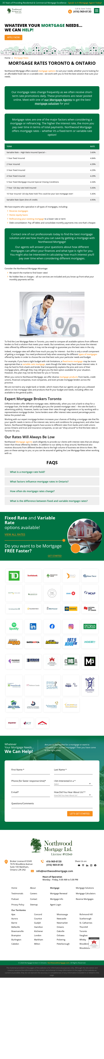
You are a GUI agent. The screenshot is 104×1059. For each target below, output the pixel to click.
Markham (38, 939)
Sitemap (34, 904)
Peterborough (63, 944)
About (33, 888)
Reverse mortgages (18, 211)
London (37, 935)
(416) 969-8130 (54, 865)
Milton (37, 944)
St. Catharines (85, 923)
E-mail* (15, 792)
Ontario (60, 927)
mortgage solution (47, 103)
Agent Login (55, 904)
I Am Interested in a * (65, 781)
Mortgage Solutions (85, 888)
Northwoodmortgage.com (58, 963)
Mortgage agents (24, 442)
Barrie (14, 923)
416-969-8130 (53, 861)
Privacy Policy (17, 904)
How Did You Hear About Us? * (69, 792)
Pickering (61, 939)
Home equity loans (18, 214)
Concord (38, 914)
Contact (33, 899)
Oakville (60, 931)
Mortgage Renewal (58, 893)
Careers (33, 893)
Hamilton (38, 927)
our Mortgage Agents (58, 100)
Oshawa (60, 935)
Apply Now (13, 37)
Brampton (16, 935)
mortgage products (68, 377)
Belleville (15, 927)
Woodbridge (85, 944)
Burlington (16, 939)
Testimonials (17, 893)
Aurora (14, 918)
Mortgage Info (56, 899)
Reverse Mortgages (84, 899)
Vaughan (83, 935)
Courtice (38, 918)
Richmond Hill (86, 914)
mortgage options (47, 70)
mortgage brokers (36, 419)
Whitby (82, 939)
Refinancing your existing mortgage (26, 218)
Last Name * (60, 770)
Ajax (13, 914)
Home (7, 57)
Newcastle (61, 918)
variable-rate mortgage (33, 364)
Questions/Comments (22, 803)
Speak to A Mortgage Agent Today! (85, 2)
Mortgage (54, 888)
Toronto (83, 931)
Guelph (37, 923)
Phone (28, 781)
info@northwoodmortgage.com (54, 871)
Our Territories (18, 910)
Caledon (15, 944)
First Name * (17, 770)
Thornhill (83, 927)
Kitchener (38, 931)
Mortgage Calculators (85, 893)
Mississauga (62, 914)
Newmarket (62, 923)
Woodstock (84, 948)
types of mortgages (88, 354)
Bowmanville (17, 931)
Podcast (15, 899)
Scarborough (85, 918)
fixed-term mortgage (73, 361)
